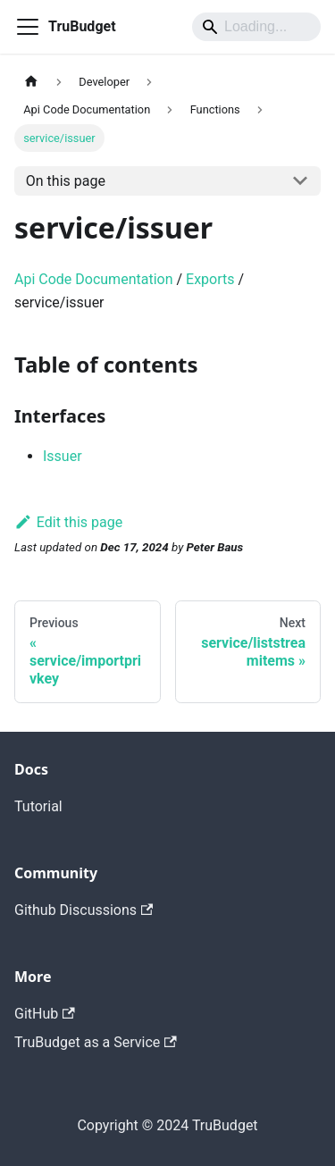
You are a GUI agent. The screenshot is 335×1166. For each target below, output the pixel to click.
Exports (210, 279)
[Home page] (31, 82)
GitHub (44, 1013)
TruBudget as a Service (95, 1042)
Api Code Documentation (93, 279)
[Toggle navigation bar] (27, 26)
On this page (65, 180)
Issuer (62, 456)
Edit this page (68, 522)
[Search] (256, 27)
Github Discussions (83, 910)
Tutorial (38, 806)
